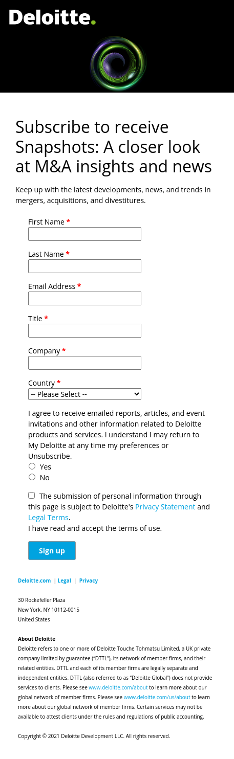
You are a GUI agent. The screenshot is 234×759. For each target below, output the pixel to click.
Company (47, 350)
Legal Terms (48, 517)
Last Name (49, 254)
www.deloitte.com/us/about (157, 697)
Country (44, 383)
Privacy (88, 580)
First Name (49, 222)
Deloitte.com (34, 580)
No (45, 477)
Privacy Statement (165, 506)
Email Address (54, 286)
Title (38, 318)
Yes (45, 467)
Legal (64, 580)
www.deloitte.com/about (118, 687)
